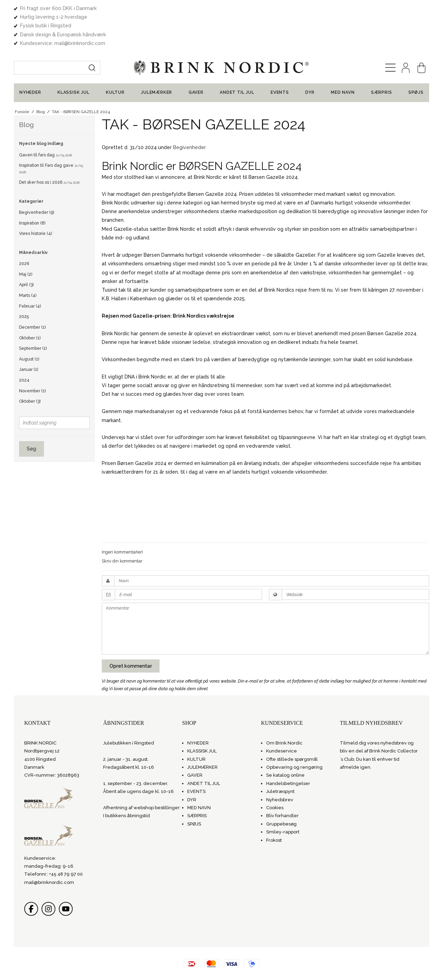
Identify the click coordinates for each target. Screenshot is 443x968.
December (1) (32, 292)
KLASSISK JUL (73, 57)
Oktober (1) (29, 302)
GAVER (196, 57)
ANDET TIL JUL (237, 57)
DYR (309, 57)
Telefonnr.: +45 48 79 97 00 (53, 839)
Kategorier (31, 166)
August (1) (29, 324)
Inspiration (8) (32, 188)
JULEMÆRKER (156, 57)
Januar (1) (28, 334)
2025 (24, 281)
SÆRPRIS (381, 57)
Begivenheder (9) (36, 177)
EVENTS (280, 57)
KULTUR (115, 57)
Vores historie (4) (35, 198)
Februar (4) (30, 271)
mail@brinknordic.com (49, 847)
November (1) (32, 355)
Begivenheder (189, 112)
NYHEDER (30, 57)
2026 (24, 228)
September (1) (33, 313)
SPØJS (416, 57)
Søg (31, 414)
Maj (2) (25, 239)
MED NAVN (342, 57)
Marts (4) (27, 260)
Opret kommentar (130, 631)
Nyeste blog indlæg (41, 108)
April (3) (26, 250)
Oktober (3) (29, 366)
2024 (24, 345)
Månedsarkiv (33, 217)
